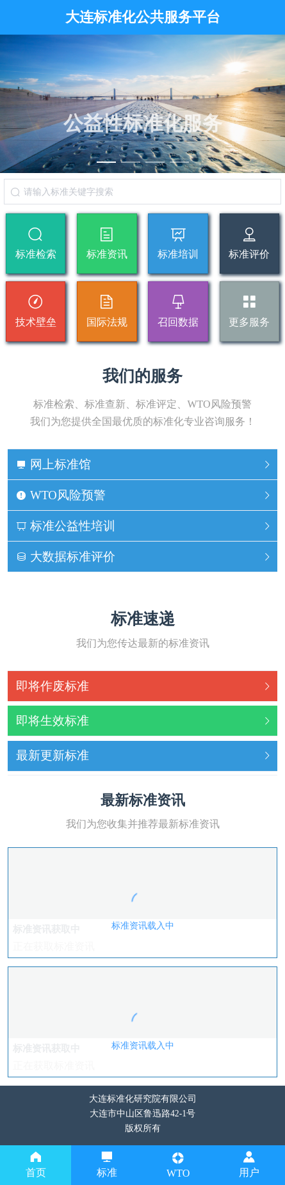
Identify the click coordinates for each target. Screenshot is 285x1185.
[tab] (142, 464)
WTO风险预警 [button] (144, 495)
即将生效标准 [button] (144, 720)
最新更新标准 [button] (144, 755)
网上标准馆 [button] (144, 464)
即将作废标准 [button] (144, 686)
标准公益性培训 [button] (144, 526)
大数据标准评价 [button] (144, 556)
